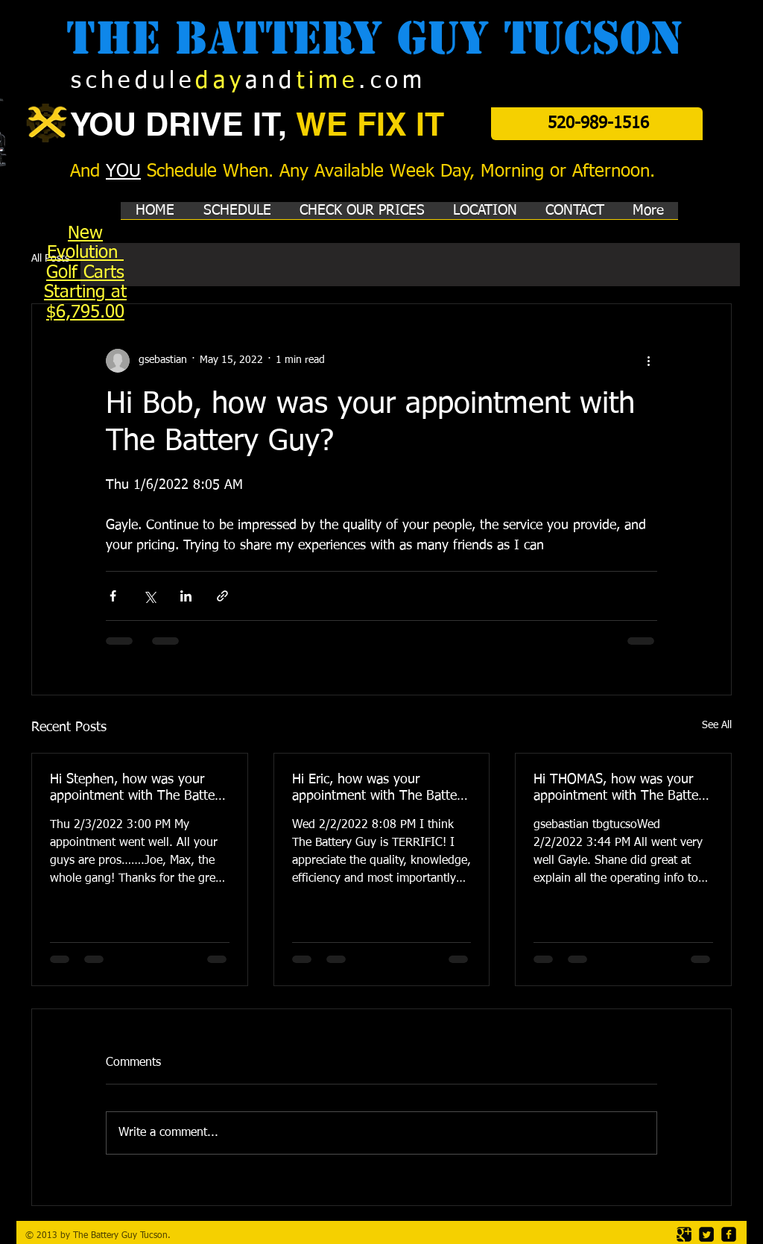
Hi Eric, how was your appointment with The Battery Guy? (380, 788)
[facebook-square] (728, 1234)
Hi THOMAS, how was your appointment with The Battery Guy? (621, 788)
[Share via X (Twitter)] (149, 596)
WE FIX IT (370, 124)
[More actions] (648, 361)
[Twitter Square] (706, 1234)
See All (717, 725)
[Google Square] (684, 1234)
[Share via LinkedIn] (186, 596)
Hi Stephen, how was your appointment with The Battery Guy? (138, 788)
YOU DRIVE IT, (183, 124)
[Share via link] (222, 596)
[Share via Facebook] (113, 596)
